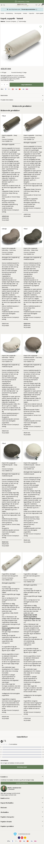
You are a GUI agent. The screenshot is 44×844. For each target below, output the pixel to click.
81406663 (11, 789)
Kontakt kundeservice (22, 783)
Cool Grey (5, 193)
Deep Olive (33, 191)
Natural (4, 195)
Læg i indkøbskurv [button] (26, 84)
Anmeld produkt (22, 767)
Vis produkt (5, 220)
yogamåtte (12, 204)
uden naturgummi (7, 642)
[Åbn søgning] (4, 5)
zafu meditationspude (7, 207)
